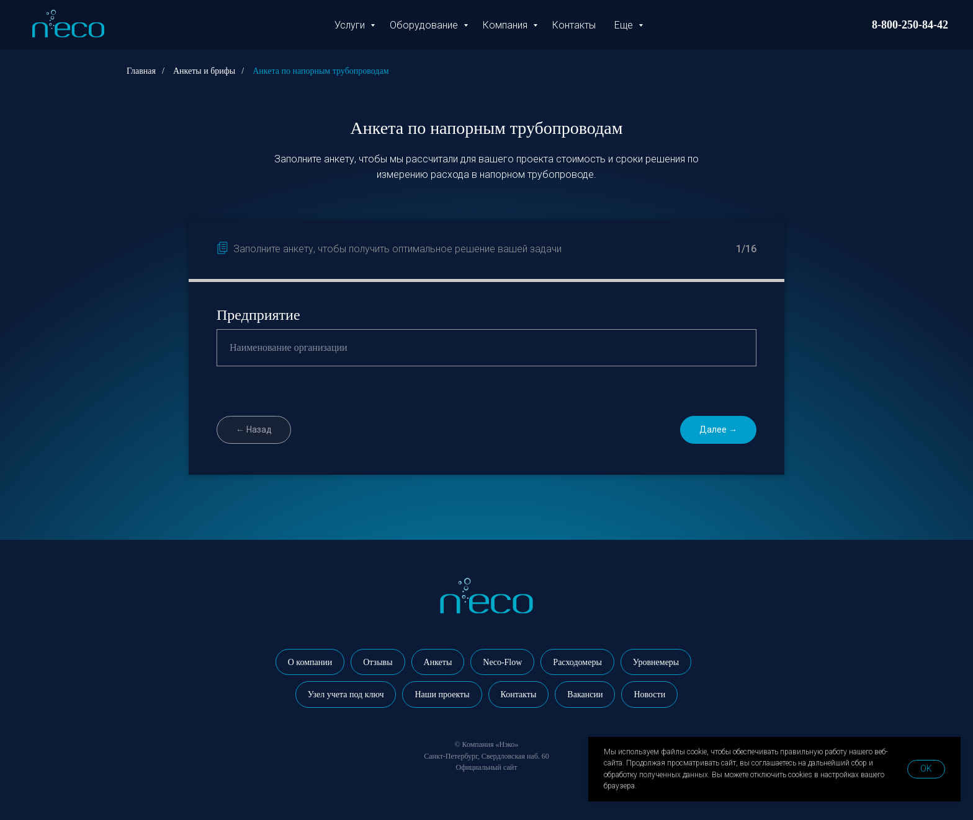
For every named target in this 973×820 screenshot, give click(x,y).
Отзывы (377, 662)
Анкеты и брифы (204, 71)
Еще (624, 25)
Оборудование (425, 25)
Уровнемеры (656, 662)
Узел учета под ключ (346, 694)
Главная (141, 71)
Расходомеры (577, 662)
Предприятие (258, 315)
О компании (310, 662)
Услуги (350, 25)
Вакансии (585, 694)
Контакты (574, 25)
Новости (649, 694)
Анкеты (438, 662)
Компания (506, 25)
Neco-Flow (502, 662)
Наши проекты (442, 694)
